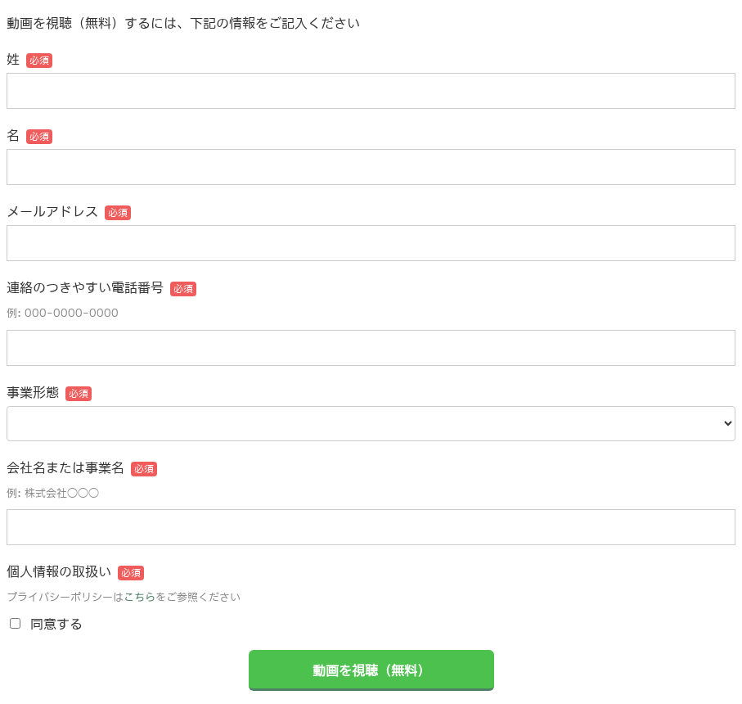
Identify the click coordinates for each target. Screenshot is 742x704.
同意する (56, 623)
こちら (139, 597)
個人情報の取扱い (59, 571)
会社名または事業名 (65, 467)
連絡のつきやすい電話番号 (85, 287)
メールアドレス (52, 211)
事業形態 (33, 392)
